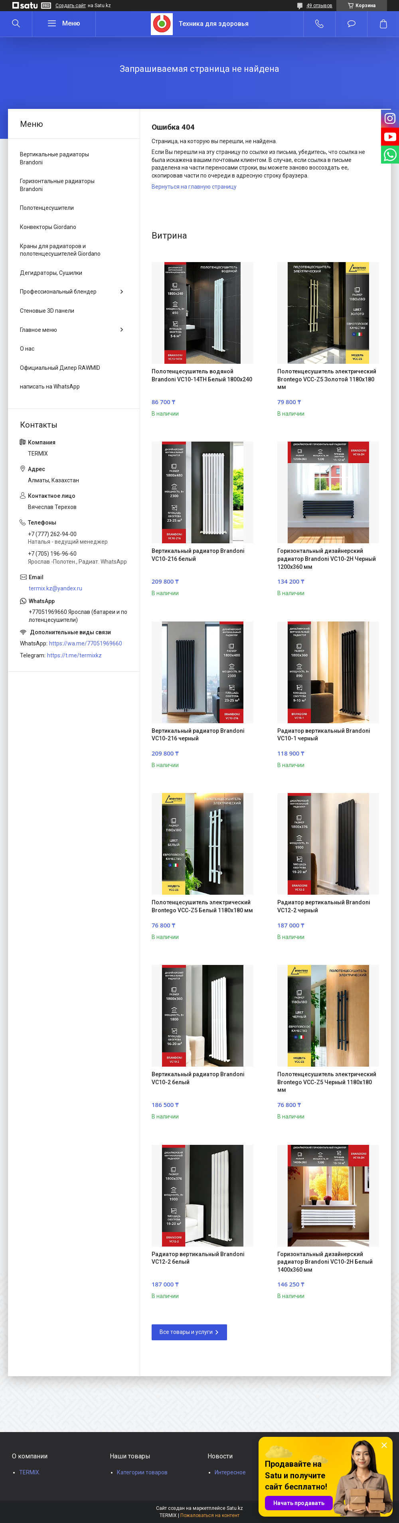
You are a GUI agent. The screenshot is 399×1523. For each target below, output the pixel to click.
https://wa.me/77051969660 (85, 643)
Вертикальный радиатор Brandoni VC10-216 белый (198, 555)
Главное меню (38, 330)
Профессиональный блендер (58, 291)
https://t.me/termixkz (74, 655)
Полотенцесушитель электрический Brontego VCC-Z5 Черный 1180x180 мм (326, 1082)
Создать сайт (70, 5)
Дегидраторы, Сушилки (51, 273)
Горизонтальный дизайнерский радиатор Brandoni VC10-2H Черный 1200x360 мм (326, 559)
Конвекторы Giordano (48, 227)
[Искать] (16, 24)
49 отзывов (319, 5)
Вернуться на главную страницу (194, 186)
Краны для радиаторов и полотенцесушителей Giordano (60, 250)
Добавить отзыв (351, 24)
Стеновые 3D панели (47, 311)
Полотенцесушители (47, 208)
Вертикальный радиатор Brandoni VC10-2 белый (198, 1078)
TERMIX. (29, 1472)
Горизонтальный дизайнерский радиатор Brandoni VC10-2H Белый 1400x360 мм (325, 1262)
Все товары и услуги (186, 1332)
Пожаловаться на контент (209, 1515)
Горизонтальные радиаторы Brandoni (57, 185)
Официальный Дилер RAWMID (60, 368)
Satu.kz (235, 1508)
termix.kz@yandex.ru (55, 588)
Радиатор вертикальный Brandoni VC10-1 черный (323, 735)
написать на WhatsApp (50, 386)
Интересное (230, 1472)
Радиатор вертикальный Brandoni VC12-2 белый (198, 1258)
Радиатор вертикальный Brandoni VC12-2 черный (323, 906)
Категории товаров (142, 1472)
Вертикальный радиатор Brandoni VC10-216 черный (198, 735)
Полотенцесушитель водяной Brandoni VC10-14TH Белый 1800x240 (202, 375)
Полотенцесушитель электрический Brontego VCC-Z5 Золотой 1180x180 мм (326, 379)
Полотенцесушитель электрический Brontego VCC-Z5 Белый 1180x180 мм (202, 906)
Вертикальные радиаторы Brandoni (54, 158)
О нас (27, 348)
